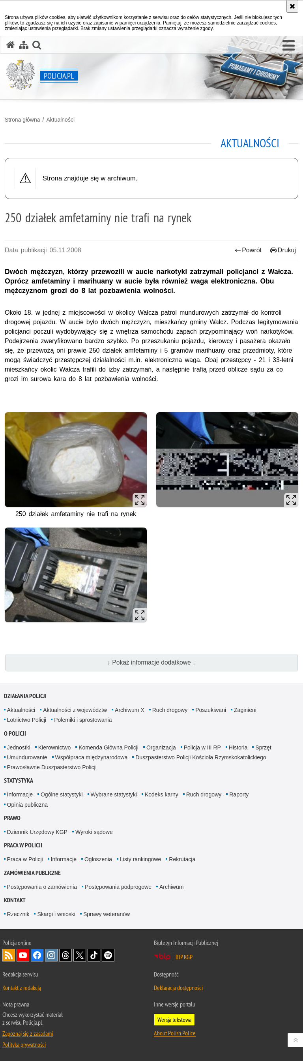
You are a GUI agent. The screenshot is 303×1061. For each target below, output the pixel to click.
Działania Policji (25, 696)
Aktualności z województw (75, 710)
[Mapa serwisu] (23, 45)
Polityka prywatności (24, 1044)
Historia (238, 747)
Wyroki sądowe (94, 832)
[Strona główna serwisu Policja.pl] (10, 45)
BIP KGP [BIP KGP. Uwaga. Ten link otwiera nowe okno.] (184, 957)
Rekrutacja (182, 859)
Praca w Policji (23, 845)
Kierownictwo (54, 747)
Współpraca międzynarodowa (91, 757)
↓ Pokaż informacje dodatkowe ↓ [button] (151, 662)
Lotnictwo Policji (27, 720)
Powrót (248, 250)
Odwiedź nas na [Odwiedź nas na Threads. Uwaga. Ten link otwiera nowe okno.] (65, 955)
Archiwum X (129, 710)
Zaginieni (245, 710)
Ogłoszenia (98, 859)
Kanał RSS (8, 955)
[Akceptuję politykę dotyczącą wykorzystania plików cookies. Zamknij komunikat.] (292, 6)
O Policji (15, 733)
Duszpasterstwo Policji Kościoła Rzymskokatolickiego (200, 757)
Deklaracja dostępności (178, 988)
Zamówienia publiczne (32, 873)
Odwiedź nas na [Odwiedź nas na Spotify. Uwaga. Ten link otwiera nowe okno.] (108, 955)
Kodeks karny (161, 794)
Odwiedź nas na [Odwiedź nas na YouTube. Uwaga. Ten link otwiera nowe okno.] (23, 955)
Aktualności (60, 119)
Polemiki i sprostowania (83, 720)
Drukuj (283, 250)
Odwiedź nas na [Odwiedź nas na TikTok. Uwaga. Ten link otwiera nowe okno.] (94, 955)
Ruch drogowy (170, 710)
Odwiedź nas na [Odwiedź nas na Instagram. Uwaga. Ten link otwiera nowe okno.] (51, 955)
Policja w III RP (202, 747)
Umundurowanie (27, 757)
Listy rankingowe (140, 859)
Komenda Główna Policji (108, 747)
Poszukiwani (210, 710)
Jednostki (18, 747)
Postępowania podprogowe (118, 887)
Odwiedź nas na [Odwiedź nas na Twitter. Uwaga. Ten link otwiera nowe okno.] (79, 955)
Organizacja (161, 747)
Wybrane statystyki (114, 794)
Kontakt (15, 900)
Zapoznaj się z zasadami (27, 1033)
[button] (288, 46)
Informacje (20, 794)
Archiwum (171, 887)
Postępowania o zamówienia (42, 887)
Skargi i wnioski (56, 914)
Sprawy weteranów (106, 914)
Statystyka (18, 780)
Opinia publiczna (27, 805)
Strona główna (22, 119)
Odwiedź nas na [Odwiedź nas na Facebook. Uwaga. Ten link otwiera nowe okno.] (37, 955)
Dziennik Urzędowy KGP (37, 832)
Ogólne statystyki (62, 794)
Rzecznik (18, 914)
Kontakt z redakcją (21, 988)
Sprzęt (263, 747)
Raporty (239, 794)
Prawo (12, 818)
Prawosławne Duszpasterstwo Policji (52, 767)
